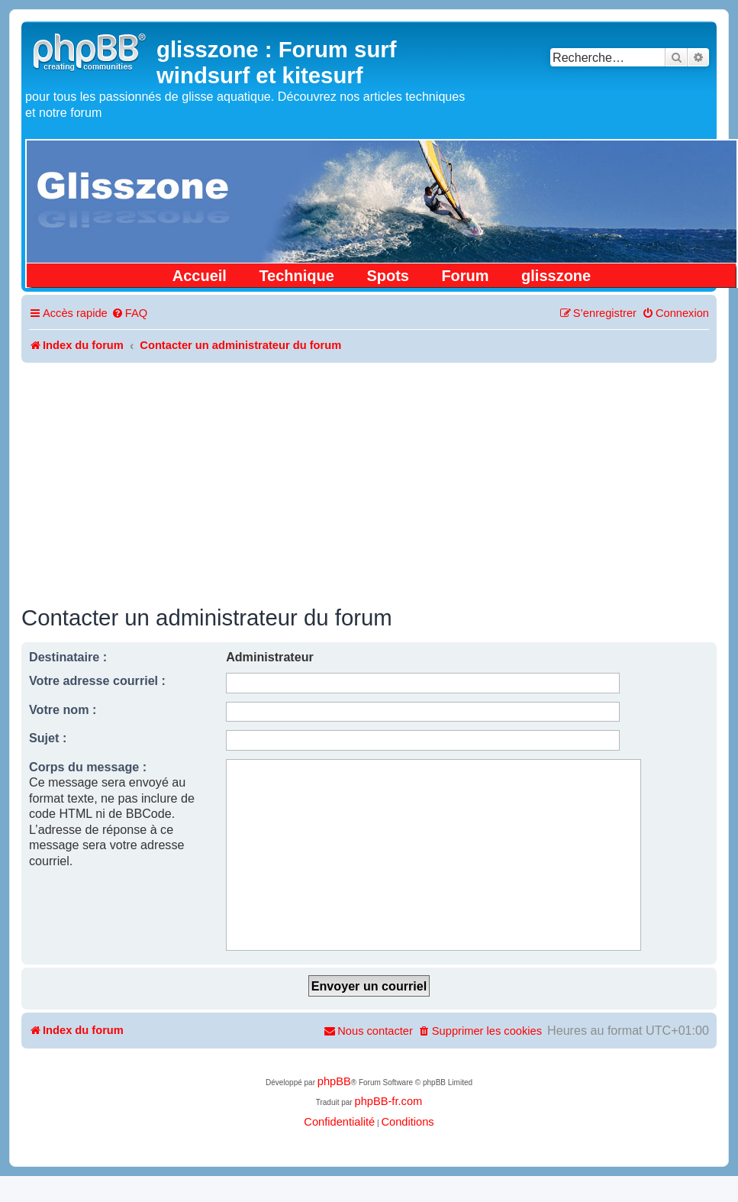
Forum (464, 275)
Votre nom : (62, 709)
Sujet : (47, 738)
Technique (296, 275)
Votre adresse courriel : (97, 680)
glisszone (556, 275)
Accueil (199, 275)
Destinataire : (68, 657)
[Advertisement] (369, 477)
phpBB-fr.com (388, 1101)
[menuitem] (129, 313)
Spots (387, 275)
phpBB (334, 1081)
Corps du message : (88, 767)
